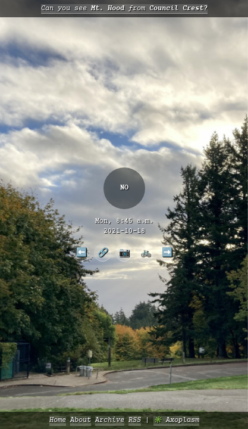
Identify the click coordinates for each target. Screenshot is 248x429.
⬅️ (81, 252)
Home (57, 420)
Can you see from (124, 8)
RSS (134, 420)
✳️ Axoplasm (176, 420)
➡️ (167, 252)
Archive (109, 420)
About (80, 420)
